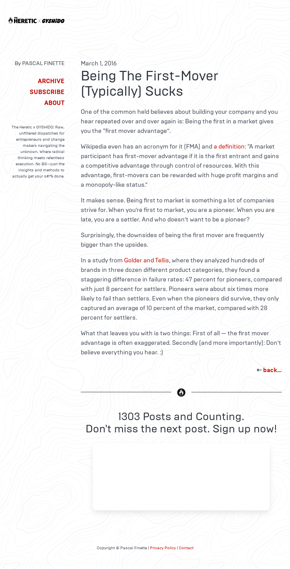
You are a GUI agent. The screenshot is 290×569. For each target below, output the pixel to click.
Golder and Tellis (146, 260)
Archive (51, 81)
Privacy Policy (163, 547)
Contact (186, 547)
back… (272, 370)
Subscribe (47, 92)
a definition (229, 146)
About (54, 103)
